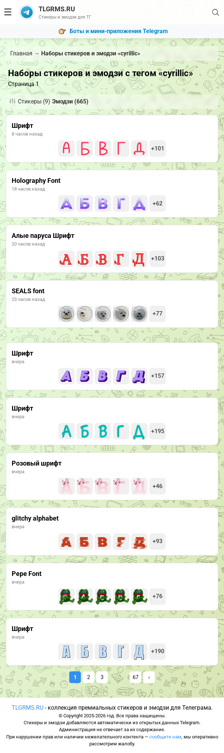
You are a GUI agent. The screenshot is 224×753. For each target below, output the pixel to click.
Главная (21, 53)
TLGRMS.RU (27, 707)
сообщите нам (165, 737)
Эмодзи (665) (70, 101)
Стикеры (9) (34, 101)
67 (135, 677)
